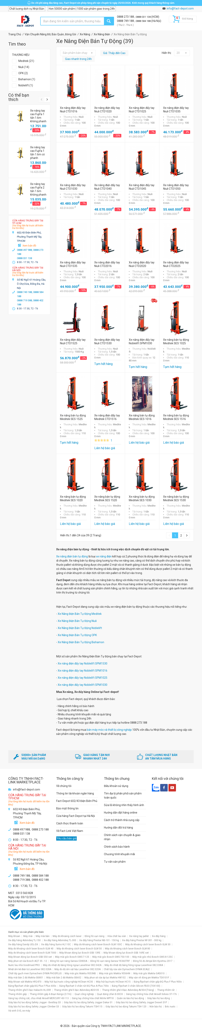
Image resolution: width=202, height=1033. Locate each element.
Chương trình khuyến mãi (119, 854)
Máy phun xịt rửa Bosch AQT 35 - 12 (27, 961)
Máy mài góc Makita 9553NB (80, 973)
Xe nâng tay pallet (139, 936)
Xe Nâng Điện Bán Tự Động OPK (77, 635)
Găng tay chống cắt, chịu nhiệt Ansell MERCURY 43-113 (38, 998)
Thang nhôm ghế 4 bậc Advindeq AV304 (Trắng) (128, 990)
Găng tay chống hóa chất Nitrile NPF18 (93, 998)
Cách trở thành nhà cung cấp (121, 820)
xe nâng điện (104, 556)
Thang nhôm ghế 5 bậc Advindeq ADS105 (76, 990)
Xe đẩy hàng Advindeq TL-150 (24, 940)
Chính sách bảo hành (117, 846)
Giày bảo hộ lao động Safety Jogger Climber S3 (33, 1006)
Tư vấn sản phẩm (115, 861)
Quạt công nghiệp (84, 994)
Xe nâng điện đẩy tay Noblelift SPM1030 (82, 684)
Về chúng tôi (63, 786)
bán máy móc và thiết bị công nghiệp (109, 729)
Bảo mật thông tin (67, 808)
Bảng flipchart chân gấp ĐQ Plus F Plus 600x (32, 985)
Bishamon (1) (26, 79)
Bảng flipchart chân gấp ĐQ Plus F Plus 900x (158, 981)
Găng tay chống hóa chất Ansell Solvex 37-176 (151, 994)
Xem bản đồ (29, 245)
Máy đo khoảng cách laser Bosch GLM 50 (79, 948)
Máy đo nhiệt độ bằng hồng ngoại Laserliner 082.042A (72, 965)
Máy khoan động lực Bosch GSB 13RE (79, 952)
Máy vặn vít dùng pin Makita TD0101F (149, 977)
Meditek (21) (26, 61)
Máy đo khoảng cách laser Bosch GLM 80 (127, 948)
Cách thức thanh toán (69, 823)
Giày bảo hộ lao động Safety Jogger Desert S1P (141, 1002)
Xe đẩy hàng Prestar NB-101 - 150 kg (99, 940)
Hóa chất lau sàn (117, 936)
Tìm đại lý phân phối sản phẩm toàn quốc (123, 795)
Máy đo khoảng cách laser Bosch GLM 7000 (32, 952)
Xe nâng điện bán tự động (72, 556)
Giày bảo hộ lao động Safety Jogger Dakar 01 (88, 1002)
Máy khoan (14, 936)
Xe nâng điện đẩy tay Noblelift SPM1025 (82, 677)
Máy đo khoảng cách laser (67, 936)
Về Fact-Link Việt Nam (69, 830)
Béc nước (170, 1006)
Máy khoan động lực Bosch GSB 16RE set (126, 952)
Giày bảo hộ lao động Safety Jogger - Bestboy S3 (34, 1002)
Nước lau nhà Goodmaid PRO (24, 965)
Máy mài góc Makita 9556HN (114, 973)
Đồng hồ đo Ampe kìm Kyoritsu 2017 (152, 961)
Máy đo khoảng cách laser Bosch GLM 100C (98, 944)
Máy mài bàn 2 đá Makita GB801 (25, 977)
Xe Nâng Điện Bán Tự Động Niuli (77, 620)
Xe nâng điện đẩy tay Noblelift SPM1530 (82, 663)
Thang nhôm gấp (17, 994)
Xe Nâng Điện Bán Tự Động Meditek (79, 613)
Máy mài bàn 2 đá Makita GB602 (63, 977)
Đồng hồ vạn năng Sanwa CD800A (68, 961)
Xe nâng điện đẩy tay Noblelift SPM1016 (82, 670)
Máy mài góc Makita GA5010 (149, 973)
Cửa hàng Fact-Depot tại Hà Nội (75, 815)
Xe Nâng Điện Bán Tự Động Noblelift (80, 628)
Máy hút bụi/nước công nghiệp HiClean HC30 (69, 981)
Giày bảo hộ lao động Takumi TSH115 (82, 1006)
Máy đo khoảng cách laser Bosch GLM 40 (30, 948)
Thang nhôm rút (166, 990)
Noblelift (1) (25, 85)
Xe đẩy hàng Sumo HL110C (56, 944)
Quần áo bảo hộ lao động (130, 998)
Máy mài (28, 936)
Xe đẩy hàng (159, 936)
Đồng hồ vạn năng (94, 936)
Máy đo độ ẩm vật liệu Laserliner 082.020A (77, 969)
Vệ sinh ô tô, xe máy (19, 1010)
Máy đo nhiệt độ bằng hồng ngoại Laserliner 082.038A (134, 965)
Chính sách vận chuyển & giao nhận (122, 837)
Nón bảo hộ (156, 1006)
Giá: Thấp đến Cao (114, 53)
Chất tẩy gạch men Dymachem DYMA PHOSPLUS (35, 973)
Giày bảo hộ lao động (158, 998)
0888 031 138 (143, 16)
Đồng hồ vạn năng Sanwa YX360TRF (110, 961)
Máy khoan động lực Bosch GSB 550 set (30, 957)
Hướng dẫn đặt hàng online (120, 812)
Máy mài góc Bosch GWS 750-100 (110, 957)
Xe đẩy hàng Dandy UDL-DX (23, 944)
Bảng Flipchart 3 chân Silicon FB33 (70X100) (136, 985)
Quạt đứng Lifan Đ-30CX (110, 994)
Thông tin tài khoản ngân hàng (75, 793)
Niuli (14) (23, 67)
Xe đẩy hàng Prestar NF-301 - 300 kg (141, 940)
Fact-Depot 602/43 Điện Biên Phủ (76, 801)
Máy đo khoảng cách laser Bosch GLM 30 (147, 944)
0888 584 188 (143, 21)
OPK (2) (23, 73)
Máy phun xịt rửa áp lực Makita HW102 (105, 977)
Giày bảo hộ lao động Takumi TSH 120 (126, 1006)
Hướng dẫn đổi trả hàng (118, 827)
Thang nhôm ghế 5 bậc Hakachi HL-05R (29, 990)
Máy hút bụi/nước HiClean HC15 (113, 981)
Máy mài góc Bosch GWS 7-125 (72, 957)
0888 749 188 (126, 20)
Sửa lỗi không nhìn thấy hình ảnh (124, 805)
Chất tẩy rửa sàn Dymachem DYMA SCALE (127, 969)
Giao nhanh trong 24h (78, 59)
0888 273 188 (126, 16)
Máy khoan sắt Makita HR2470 (24, 981)
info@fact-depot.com (180, 8)
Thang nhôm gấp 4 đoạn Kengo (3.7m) (50, 994)
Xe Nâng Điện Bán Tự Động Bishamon (81, 642)
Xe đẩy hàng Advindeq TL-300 (60, 940)
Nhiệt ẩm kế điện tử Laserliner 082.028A (29, 969)
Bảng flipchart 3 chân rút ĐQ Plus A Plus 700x (84, 985)
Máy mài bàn (43, 936)
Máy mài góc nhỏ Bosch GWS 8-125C (152, 957)
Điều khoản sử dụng (116, 786)
